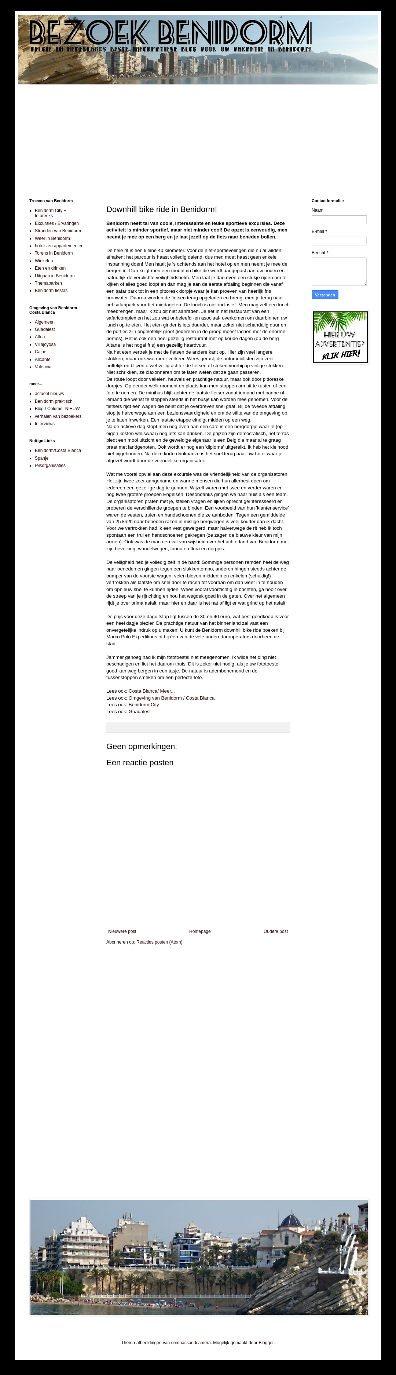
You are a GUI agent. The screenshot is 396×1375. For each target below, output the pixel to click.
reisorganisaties (50, 465)
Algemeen (45, 322)
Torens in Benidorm (54, 253)
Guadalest (140, 711)
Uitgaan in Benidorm (55, 275)
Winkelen (44, 260)
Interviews (45, 423)
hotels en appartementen (59, 245)
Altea (40, 336)
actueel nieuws (49, 393)
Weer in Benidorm (52, 238)
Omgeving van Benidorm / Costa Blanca (172, 698)
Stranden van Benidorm (58, 230)
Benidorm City (144, 704)
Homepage (200, 931)
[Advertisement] (198, 136)
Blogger (266, 1342)
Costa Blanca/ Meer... (152, 691)
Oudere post (276, 931)
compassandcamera (191, 1342)
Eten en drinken (50, 268)
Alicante (43, 359)
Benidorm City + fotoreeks (50, 213)
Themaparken (48, 283)
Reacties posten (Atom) (159, 942)
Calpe (40, 351)
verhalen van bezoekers (58, 416)
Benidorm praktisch (54, 401)
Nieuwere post (122, 931)
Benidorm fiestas (51, 290)
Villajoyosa (45, 344)
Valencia (43, 366)
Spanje (41, 458)
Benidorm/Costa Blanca (58, 450)
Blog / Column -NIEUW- (58, 408)
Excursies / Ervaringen (57, 223)
